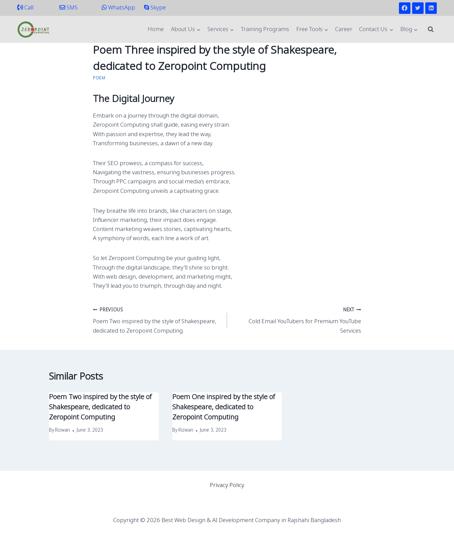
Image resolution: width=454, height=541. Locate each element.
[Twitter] (418, 8)
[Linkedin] (431, 8)
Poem (99, 78)
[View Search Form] (431, 29)
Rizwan (62, 431)
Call (25, 8)
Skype (155, 8)
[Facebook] (404, 8)
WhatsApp (118, 8)
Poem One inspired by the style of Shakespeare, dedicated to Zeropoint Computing (223, 407)
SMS (68, 8)
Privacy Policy (227, 485)
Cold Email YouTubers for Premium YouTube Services (297, 320)
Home (156, 29)
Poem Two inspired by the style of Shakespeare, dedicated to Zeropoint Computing (157, 320)
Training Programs (265, 29)
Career (343, 29)
